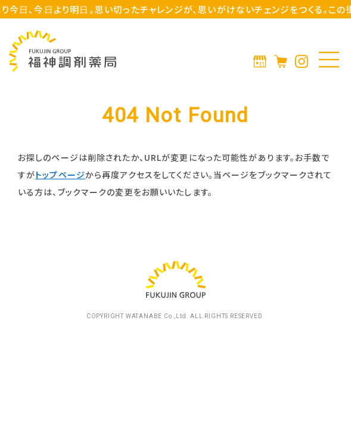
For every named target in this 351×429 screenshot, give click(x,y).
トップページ (60, 175)
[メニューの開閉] (329, 59)
